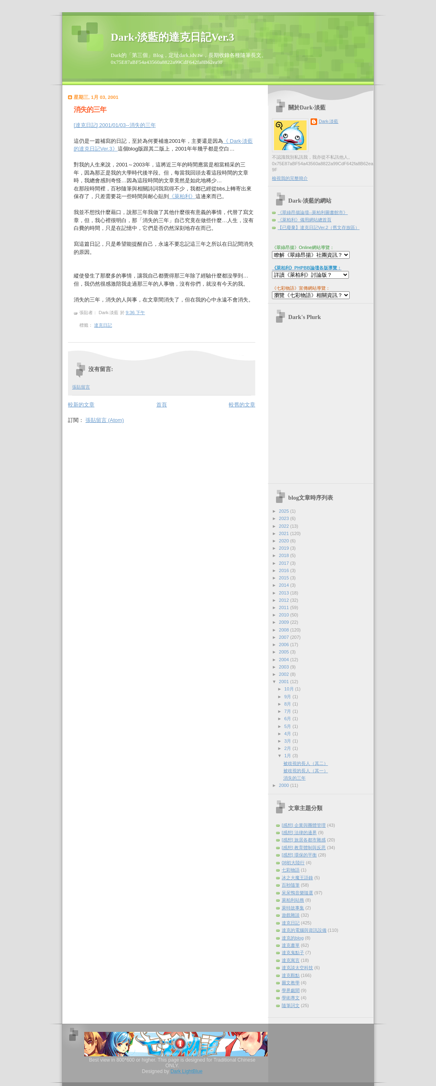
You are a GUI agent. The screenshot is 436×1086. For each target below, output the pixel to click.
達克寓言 (291, 960)
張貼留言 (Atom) (104, 420)
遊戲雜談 (291, 915)
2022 (284, 526)
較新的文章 (81, 405)
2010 (284, 614)
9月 (288, 696)
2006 (284, 644)
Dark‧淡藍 (328, 121)
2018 (284, 555)
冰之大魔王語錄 (297, 877)
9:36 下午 (135, 312)
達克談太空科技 (297, 967)
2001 (284, 681)
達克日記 (103, 325)
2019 (284, 548)
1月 (288, 755)
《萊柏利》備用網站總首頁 (304, 219)
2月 (288, 748)
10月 (289, 688)
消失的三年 (90, 110)
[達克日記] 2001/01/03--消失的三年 (115, 125)
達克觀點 (291, 975)
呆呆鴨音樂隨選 (297, 892)
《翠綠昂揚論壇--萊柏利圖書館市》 (313, 212)
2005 (284, 651)
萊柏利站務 (293, 900)
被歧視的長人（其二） (305, 763)
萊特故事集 (293, 907)
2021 (284, 533)
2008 (284, 629)
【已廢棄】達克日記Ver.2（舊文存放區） (318, 227)
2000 (284, 785)
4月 (288, 733)
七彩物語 (291, 869)
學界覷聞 (291, 990)
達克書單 (291, 945)
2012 (284, 600)
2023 (284, 518)
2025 (284, 511)
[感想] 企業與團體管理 (304, 825)
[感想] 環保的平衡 (299, 854)
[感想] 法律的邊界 (299, 832)
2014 (284, 585)
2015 (284, 577)
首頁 (161, 405)
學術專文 (291, 997)
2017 (284, 563)
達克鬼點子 (293, 952)
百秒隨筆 (291, 885)
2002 (284, 674)
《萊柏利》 (182, 196)
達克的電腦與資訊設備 (304, 930)
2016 (284, 570)
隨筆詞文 (291, 1005)
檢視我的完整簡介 (290, 178)
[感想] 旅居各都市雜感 (304, 839)
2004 (284, 659)
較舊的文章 (242, 405)
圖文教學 (291, 982)
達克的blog (293, 937)
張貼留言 (81, 387)
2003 (284, 666)
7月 (288, 711)
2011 (284, 607)
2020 (284, 540)
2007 (284, 637)
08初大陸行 (293, 862)
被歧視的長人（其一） (305, 770)
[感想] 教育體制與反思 (304, 847)
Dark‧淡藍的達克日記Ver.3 (172, 37)
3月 (288, 741)
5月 (288, 726)
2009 (284, 622)
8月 (288, 703)
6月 (288, 718)
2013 (284, 592)
